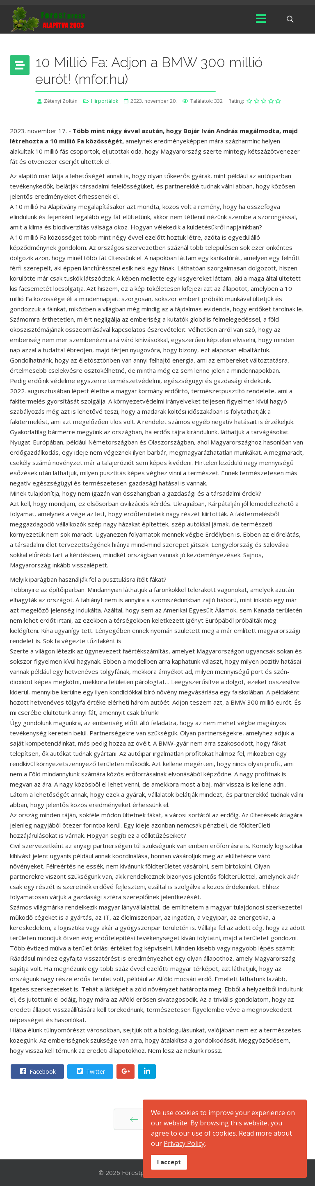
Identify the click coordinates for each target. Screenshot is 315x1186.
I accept (169, 1162)
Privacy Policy (184, 1143)
